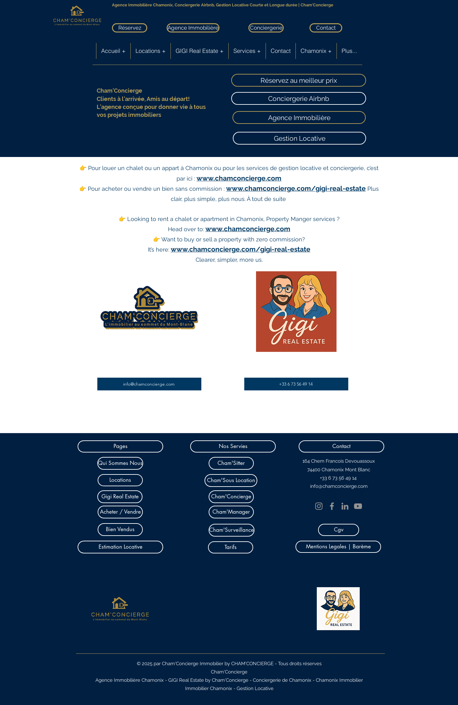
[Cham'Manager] (231, 512)
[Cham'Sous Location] (231, 480)
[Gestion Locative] (299, 138)
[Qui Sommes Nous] (120, 463)
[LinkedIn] (345, 506)
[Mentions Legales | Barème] (338, 547)
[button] (120, 446)
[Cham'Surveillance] (231, 530)
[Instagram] (319, 506)
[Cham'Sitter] (231, 463)
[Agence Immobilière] (193, 27)
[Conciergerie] (266, 27)
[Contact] (325, 27)
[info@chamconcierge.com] (149, 384)
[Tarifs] (230, 547)
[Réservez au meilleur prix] (298, 80)
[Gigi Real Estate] (119, 496)
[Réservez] (129, 27)
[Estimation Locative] (120, 547)
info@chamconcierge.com (339, 486)
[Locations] (120, 480)
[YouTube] (358, 506)
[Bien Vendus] (120, 529)
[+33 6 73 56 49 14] (296, 384)
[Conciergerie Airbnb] (298, 98)
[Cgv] (338, 530)
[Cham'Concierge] (231, 496)
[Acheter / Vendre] (120, 512)
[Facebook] (332, 506)
